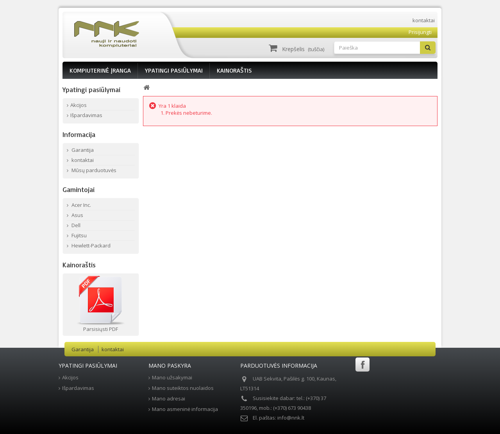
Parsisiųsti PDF (100, 329)
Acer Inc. (80, 204)
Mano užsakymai (172, 377)
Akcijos (78, 104)
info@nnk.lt (290, 417)
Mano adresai (168, 398)
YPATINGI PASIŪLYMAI (174, 70)
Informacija (78, 134)
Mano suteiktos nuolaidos (183, 387)
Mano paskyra (169, 365)
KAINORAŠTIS (234, 70)
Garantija (82, 149)
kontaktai (423, 20)
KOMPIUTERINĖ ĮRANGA (100, 70)
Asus (76, 215)
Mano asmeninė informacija (185, 409)
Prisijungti (420, 32)
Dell (75, 225)
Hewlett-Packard (90, 245)
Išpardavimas (86, 115)
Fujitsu (78, 235)
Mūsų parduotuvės (93, 170)
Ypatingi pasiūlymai (91, 89)
